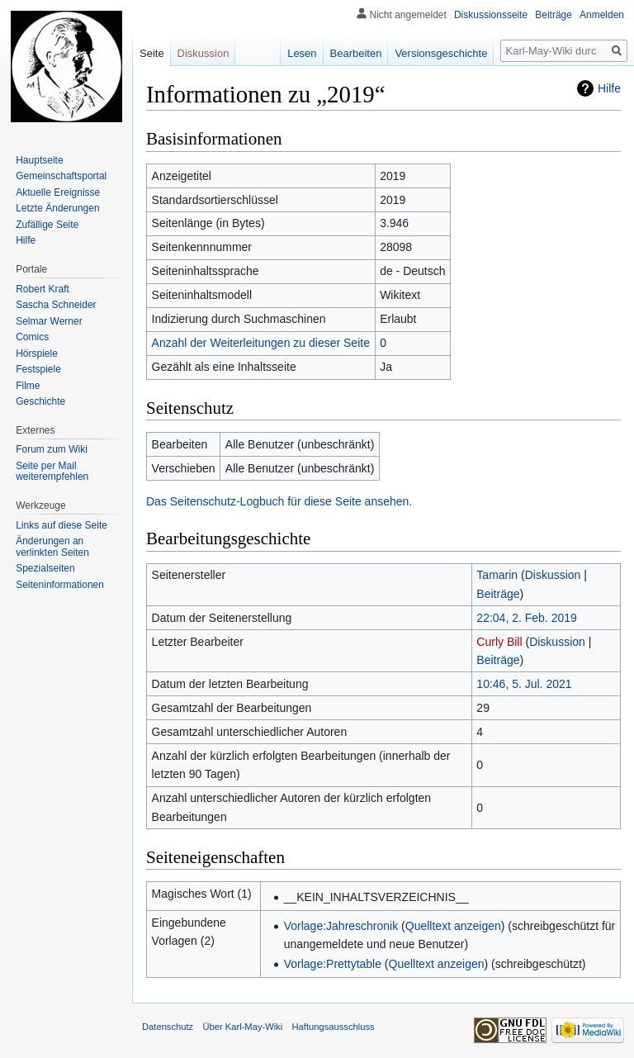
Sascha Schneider (56, 305)
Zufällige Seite (47, 224)
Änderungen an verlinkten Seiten (52, 546)
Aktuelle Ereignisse (58, 192)
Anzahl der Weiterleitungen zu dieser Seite (261, 342)
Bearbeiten (356, 53)
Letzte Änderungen (57, 208)
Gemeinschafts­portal (61, 176)
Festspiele (38, 369)
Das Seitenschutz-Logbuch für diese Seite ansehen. (279, 501)
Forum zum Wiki (52, 449)
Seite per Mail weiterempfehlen (52, 471)
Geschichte (40, 401)
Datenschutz (167, 1027)
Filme (28, 385)
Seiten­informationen (60, 585)
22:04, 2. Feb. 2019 (526, 617)
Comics (32, 337)
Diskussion (553, 574)
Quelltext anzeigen (453, 925)
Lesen (301, 53)
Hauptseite (39, 160)
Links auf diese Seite (61, 525)
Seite (152, 53)
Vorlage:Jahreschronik (341, 925)
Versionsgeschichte (441, 53)
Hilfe (609, 88)
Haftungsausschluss (333, 1027)
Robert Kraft (42, 289)
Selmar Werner (49, 321)
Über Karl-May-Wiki (242, 1027)
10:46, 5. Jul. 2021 (523, 683)
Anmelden (602, 15)
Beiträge (497, 593)
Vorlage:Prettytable (332, 963)
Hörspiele (37, 353)
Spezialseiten (45, 568)
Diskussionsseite (491, 15)
